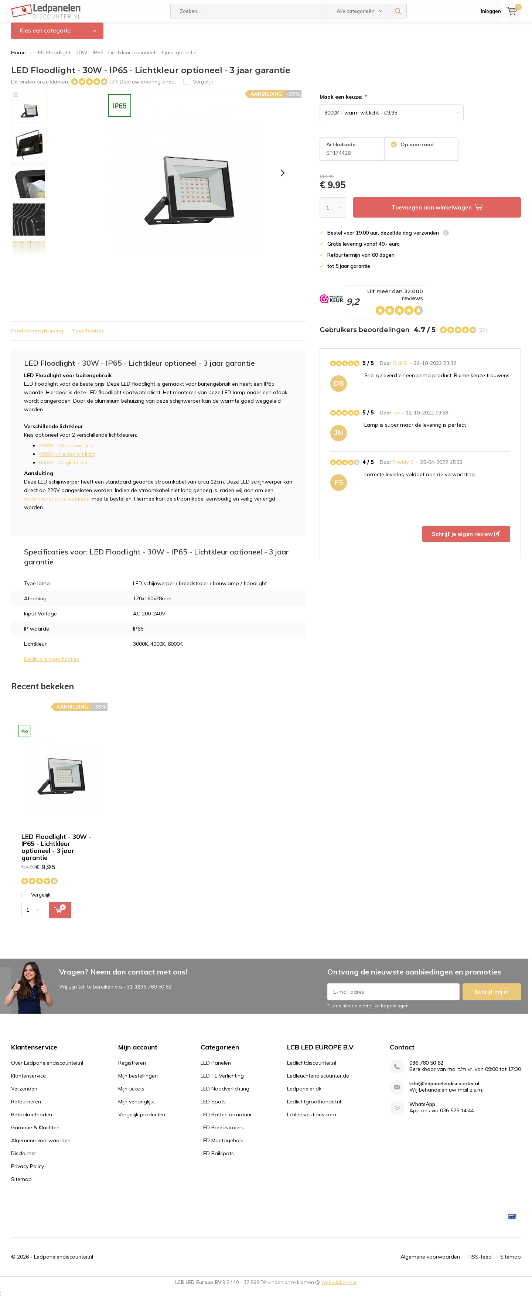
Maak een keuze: (343, 102)
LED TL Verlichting (222, 1081)
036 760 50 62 (426, 1068)
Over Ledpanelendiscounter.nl (47, 1068)
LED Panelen (216, 1068)
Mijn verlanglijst (136, 1106)
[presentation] (282, 178)
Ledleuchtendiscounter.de (318, 1081)
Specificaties (88, 336)
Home (18, 58)
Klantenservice (28, 1081)
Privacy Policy (27, 1171)
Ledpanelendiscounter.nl (63, 1262)
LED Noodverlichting (225, 1093)
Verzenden (24, 1093)
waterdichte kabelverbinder (57, 504)
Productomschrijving (37, 336)
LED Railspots (217, 1158)
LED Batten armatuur (226, 1119)
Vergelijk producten (141, 1119)
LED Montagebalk (222, 1145)
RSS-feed (480, 1262)
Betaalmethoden (31, 1119)
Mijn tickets (131, 1093)
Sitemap (21, 1184)
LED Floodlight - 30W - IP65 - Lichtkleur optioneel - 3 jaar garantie (56, 852)
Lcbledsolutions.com (311, 1119)
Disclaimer (23, 1158)
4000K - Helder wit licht (67, 459)
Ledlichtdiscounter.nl (311, 1068)
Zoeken (398, 11)
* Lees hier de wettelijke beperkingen (368, 1011)
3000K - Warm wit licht (66, 451)
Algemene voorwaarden (41, 1145)
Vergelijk (36, 900)
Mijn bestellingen (138, 1081)
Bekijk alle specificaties (51, 664)
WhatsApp (422, 1109)
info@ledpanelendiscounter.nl (444, 1089)
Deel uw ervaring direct (148, 86)
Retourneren (26, 1106)
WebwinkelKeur (339, 1288)
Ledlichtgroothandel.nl (314, 1106)
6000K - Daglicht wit (63, 468)
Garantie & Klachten (35, 1132)
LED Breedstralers (222, 1132)
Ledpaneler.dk (304, 1093)
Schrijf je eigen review (466, 539)
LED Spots (213, 1106)
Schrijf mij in (492, 997)
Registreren (132, 1068)
